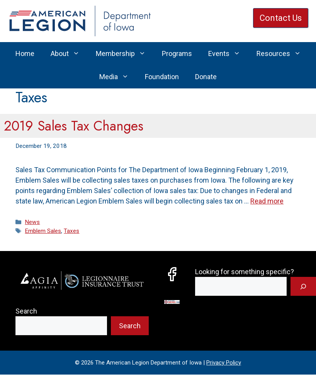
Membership (125, 53)
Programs (177, 53)
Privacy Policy (223, 362)
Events (228, 53)
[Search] (303, 286)
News (32, 222)
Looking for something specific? (244, 272)
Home (24, 53)
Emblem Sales (43, 230)
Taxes (71, 230)
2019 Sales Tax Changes (73, 126)
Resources (283, 53)
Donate (206, 77)
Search (26, 311)
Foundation (162, 77)
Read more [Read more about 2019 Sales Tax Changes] (267, 201)
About (69, 53)
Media (118, 76)
